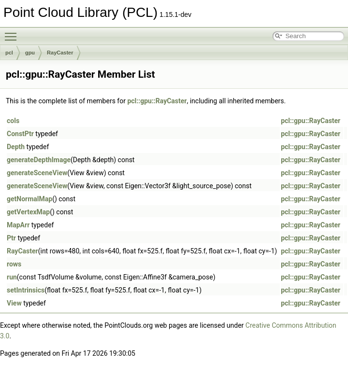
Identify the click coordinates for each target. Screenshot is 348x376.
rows (14, 264)
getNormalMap (29, 199)
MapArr (18, 225)
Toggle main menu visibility (13, 32)
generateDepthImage (39, 160)
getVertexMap (28, 212)
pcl (9, 53)
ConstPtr (20, 134)
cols (13, 121)
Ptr (11, 238)
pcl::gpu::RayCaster (157, 101)
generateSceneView (37, 173)
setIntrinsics (25, 290)
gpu (30, 53)
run (12, 277)
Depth (16, 147)
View (14, 303)
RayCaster (60, 53)
